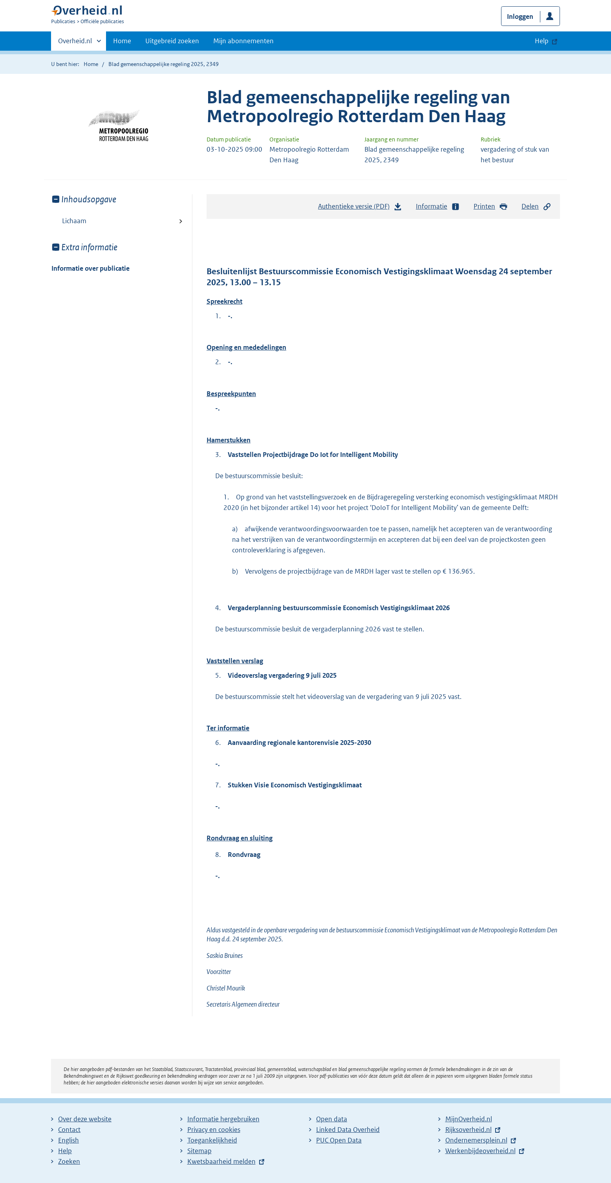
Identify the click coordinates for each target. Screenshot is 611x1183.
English (68, 1140)
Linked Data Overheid (348, 1129)
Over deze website (85, 1119)
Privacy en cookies (213, 1129)
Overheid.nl (75, 43)
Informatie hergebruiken (223, 1119)
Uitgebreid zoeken (172, 41)
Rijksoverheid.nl (468, 1129)
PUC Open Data (339, 1140)
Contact (69, 1129)
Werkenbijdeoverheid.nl (480, 1150)
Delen (536, 206)
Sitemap (199, 1150)
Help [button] (542, 41)
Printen (491, 206)
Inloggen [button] (520, 16)
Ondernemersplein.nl (476, 1140)
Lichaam (74, 220)
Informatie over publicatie (90, 268)
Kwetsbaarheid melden (221, 1161)
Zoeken (69, 1161)
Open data (331, 1119)
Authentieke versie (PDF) (360, 208)
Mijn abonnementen (243, 41)
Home (122, 41)
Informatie (438, 206)
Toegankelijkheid (212, 1140)
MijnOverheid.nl (468, 1119)
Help (65, 1150)
